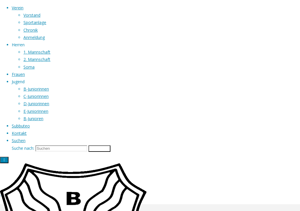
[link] (18, 140)
